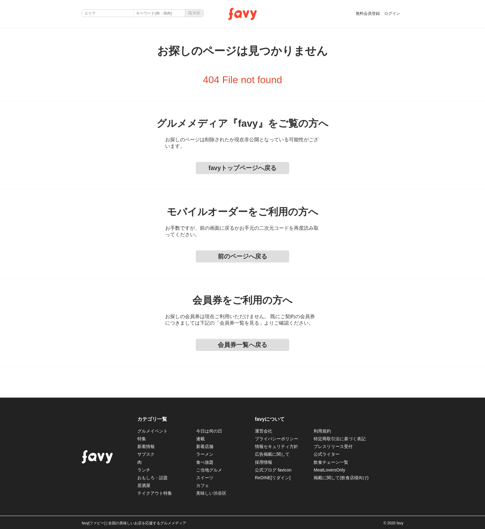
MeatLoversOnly (329, 469)
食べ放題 (204, 462)
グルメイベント (152, 431)
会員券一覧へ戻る (242, 344)
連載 (200, 438)
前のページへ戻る (242, 256)
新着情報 (146, 446)
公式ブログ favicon (273, 469)
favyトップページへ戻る (242, 167)
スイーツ (204, 477)
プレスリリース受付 (333, 446)
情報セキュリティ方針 (276, 446)
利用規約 (322, 431)
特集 (141, 438)
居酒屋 (143, 485)
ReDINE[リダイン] (272, 477)
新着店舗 (204, 446)
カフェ (202, 485)
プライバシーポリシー (276, 438)
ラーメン (204, 454)
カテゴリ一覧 (152, 419)
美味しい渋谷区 (211, 493)
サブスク (146, 454)
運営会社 (263, 431)
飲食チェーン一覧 (331, 462)
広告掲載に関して (272, 454)
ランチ (143, 469)
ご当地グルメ (209, 469)
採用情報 (263, 462)
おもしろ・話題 (152, 477)
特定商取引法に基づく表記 (340, 438)
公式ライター (327, 454)
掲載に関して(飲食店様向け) (341, 477)
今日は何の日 (209, 431)
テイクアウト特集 (154, 493)
